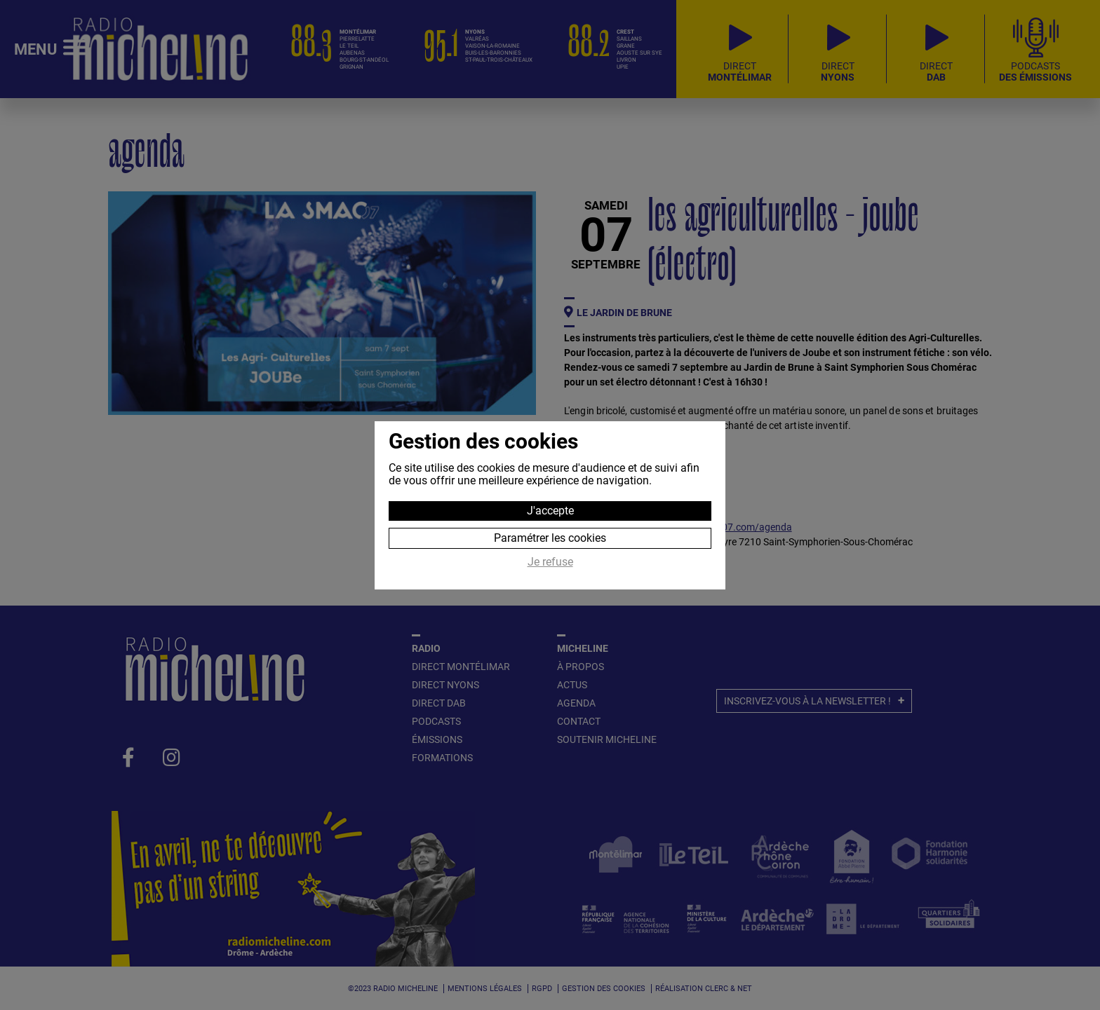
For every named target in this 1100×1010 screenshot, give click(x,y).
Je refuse (550, 562)
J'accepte (550, 510)
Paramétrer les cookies (550, 538)
